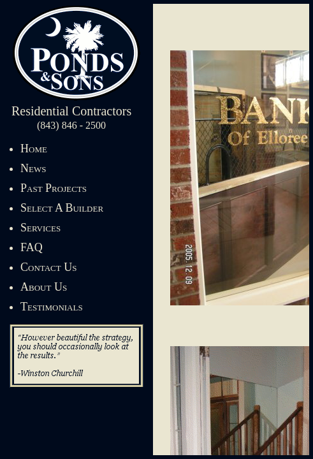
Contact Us (48, 267)
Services (40, 227)
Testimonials (51, 306)
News (33, 168)
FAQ (31, 247)
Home (33, 148)
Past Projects (53, 188)
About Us (43, 286)
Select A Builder (61, 207)
